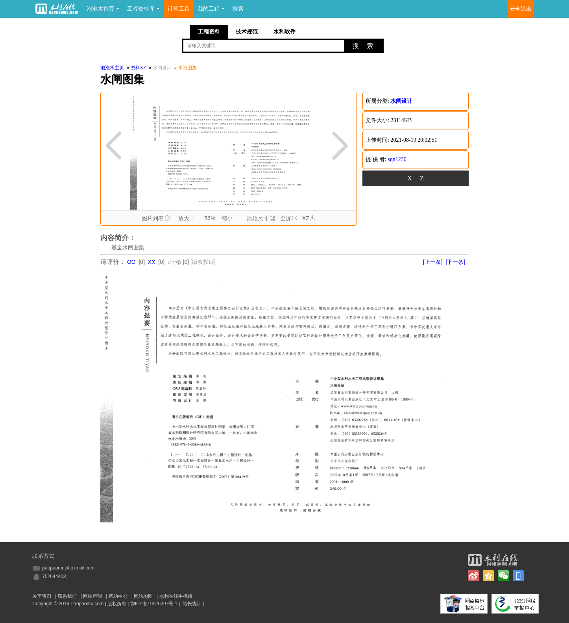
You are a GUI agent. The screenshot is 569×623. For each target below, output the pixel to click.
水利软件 (284, 31)
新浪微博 (473, 575)
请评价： (113, 261)
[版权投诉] (203, 262)
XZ (308, 218)
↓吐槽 (174, 262)
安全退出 (521, 9)
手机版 (518, 575)
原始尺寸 (261, 218)
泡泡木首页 (103, 9)
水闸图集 (187, 67)
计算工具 (179, 9)
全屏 (288, 218)
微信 (503, 575)
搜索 (238, 9)
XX (151, 262)
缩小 (232, 218)
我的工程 (211, 9)
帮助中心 (118, 596)
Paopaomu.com (86, 603)
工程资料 (209, 31)
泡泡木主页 (112, 67)
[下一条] (456, 262)
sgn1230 (397, 159)
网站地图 (143, 596)
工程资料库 (143, 9)
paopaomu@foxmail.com (68, 568)
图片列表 (157, 218)
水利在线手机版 (175, 596)
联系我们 (67, 596)
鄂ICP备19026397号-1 (153, 603)
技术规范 (247, 31)
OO (131, 262)
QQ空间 (488, 575)
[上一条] (433, 262)
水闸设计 (163, 67)
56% (209, 218)
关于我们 (41, 596)
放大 (188, 218)
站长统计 (192, 603)
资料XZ (138, 67)
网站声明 (92, 596)
